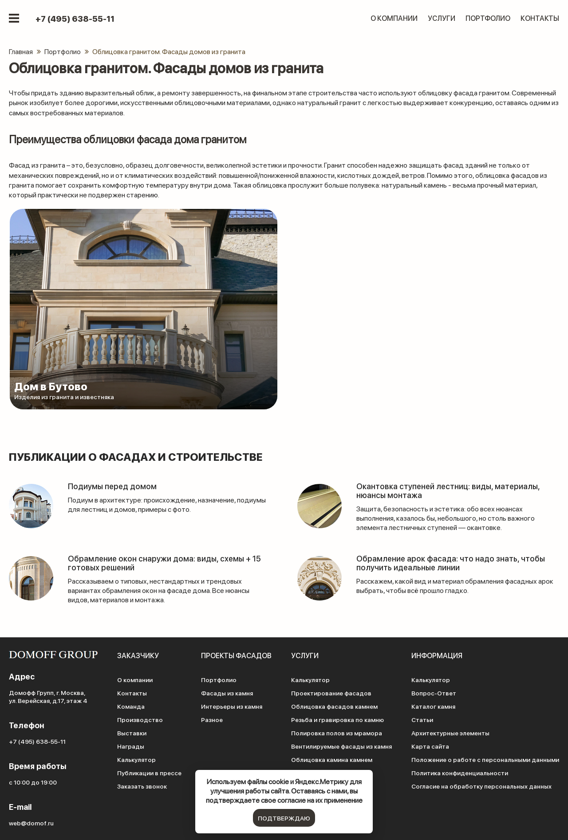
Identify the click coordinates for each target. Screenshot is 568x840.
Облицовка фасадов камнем (334, 706)
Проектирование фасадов (331, 693)
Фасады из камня (227, 693)
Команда (131, 706)
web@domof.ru (31, 823)
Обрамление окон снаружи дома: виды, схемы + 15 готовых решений (164, 562)
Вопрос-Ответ (433, 693)
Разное (212, 719)
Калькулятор (136, 759)
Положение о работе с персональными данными (485, 759)
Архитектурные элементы (450, 733)
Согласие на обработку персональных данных (481, 786)
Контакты (540, 18)
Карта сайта (430, 746)
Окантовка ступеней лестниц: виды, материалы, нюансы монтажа (448, 490)
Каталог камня (433, 706)
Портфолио (487, 18)
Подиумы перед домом (112, 486)
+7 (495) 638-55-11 (75, 18)
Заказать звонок (142, 786)
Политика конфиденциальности (459, 773)
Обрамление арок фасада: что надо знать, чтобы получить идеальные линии (450, 562)
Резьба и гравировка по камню (337, 719)
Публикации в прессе (149, 773)
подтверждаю (284, 818)
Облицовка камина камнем (331, 759)
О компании (394, 18)
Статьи (422, 719)
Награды (130, 746)
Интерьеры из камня (231, 706)
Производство (140, 719)
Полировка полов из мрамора (336, 733)
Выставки (131, 733)
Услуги (441, 18)
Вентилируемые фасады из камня (341, 746)
